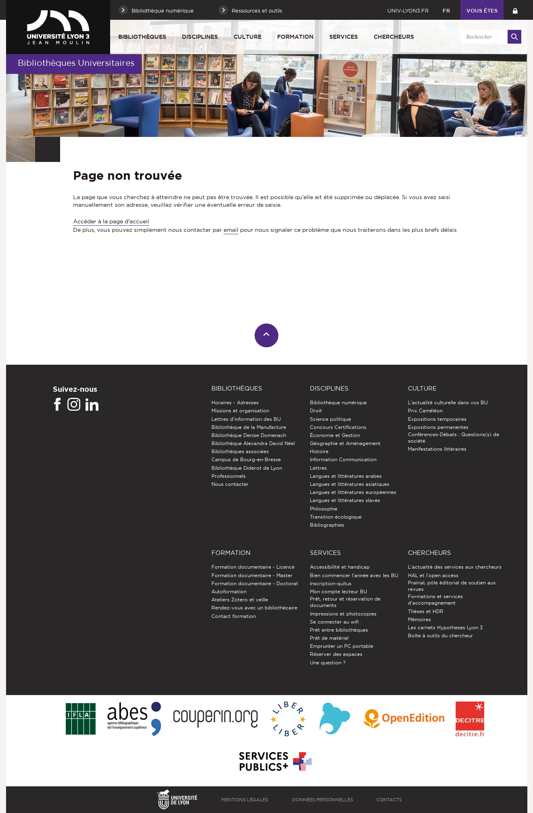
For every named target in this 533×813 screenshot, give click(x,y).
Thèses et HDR (425, 611)
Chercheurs (394, 37)
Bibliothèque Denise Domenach (248, 435)
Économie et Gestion (335, 435)
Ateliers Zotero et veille (239, 599)
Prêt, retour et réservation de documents (345, 602)
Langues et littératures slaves (345, 500)
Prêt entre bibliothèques (339, 629)
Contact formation (233, 616)
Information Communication (343, 459)
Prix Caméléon (425, 410)
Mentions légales (244, 799)
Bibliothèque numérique (338, 402)
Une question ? (327, 662)
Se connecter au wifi (334, 621)
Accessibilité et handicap (340, 566)
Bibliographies (327, 524)
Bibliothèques (142, 37)
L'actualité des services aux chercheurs (455, 566)
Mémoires (419, 619)
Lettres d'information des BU (246, 419)
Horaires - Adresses (235, 402)
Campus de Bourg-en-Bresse (246, 459)
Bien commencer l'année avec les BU (354, 575)
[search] (490, 37)
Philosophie (323, 508)
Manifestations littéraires (437, 449)
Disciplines (200, 37)
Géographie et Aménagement (345, 443)
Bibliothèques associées (240, 451)
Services (343, 37)
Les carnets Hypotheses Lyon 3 (445, 627)
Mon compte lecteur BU (338, 591)
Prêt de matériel (329, 638)
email (231, 230)
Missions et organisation (240, 410)
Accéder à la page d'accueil (111, 221)
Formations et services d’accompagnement (435, 599)
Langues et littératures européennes (353, 492)
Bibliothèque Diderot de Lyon (246, 468)
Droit (316, 410)
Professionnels (228, 476)
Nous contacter (230, 484)
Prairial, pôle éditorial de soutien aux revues (452, 586)
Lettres (318, 468)
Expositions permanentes (438, 427)
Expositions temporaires (437, 419)
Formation (295, 37)
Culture (247, 37)
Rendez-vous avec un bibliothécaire (254, 607)
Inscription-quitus (330, 583)
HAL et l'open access (433, 575)
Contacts (389, 799)
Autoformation (229, 591)
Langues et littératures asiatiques (349, 484)
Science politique (330, 419)
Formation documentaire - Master (252, 575)
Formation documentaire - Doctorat (254, 583)
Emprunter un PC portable (341, 646)
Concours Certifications (338, 427)
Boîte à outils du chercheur (440, 635)
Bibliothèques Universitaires (76, 62)
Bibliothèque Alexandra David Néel (253, 443)
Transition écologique (336, 516)
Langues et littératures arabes (346, 476)
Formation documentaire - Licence (253, 566)
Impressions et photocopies (343, 613)
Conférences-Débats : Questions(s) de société (453, 437)
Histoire (319, 451)
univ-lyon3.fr (407, 10)
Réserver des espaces (336, 654)
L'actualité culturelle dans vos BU (448, 402)
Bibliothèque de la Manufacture (248, 427)
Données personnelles (322, 799)
